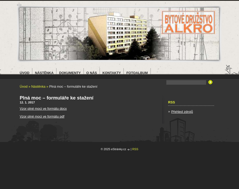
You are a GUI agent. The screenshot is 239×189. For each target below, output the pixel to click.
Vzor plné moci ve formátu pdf (42, 116)
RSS (135, 149)
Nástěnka (38, 86)
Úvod (24, 86)
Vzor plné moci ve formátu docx (43, 109)
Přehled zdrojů (182, 112)
